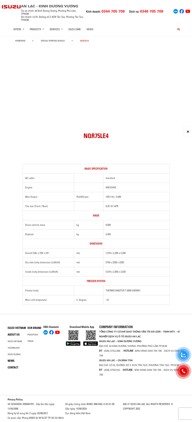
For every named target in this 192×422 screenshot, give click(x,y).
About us (14, 334)
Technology (14, 347)
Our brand (34, 328)
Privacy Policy (15, 399)
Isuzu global (14, 354)
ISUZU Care (74, 29)
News (90, 29)
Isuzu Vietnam (17, 328)
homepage (20, 40)
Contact (13, 367)
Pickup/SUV (32, 334)
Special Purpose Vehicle (53, 40)
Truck (30, 341)
